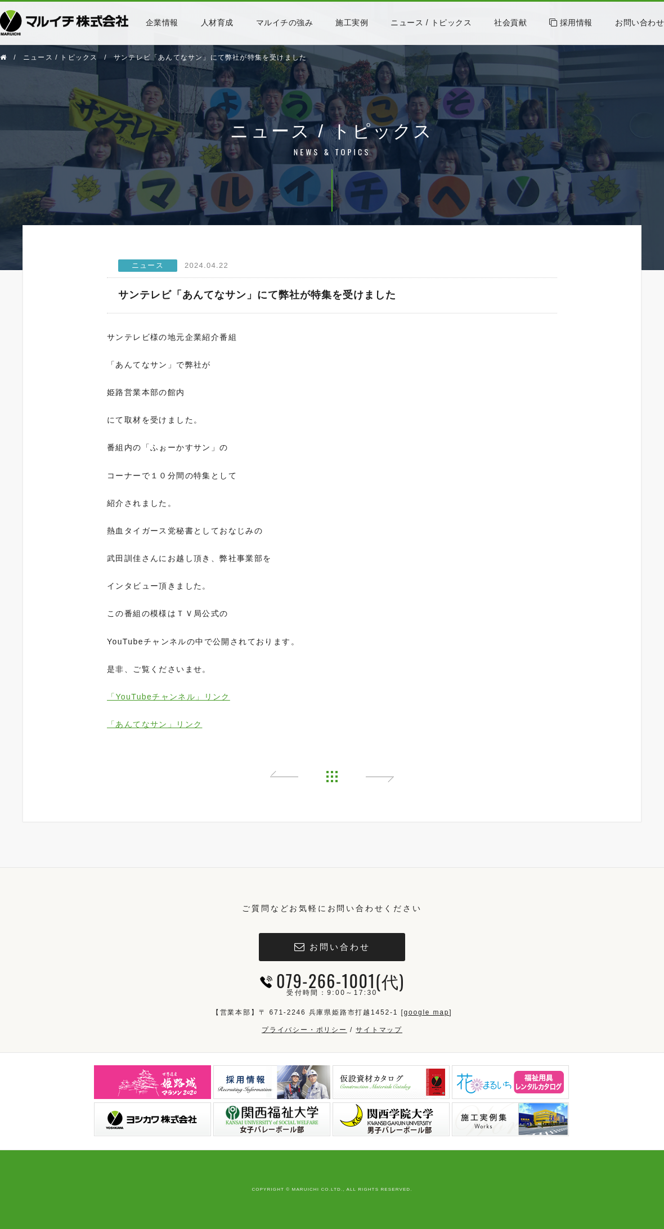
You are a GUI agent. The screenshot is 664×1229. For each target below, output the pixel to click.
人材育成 (217, 22)
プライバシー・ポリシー (304, 1030)
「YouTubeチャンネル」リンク (168, 696)
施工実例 (351, 22)
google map (426, 1012)
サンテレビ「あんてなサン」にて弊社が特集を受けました (210, 57)
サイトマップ (379, 1030)
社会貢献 (510, 22)
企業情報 (162, 22)
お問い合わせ (639, 22)
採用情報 (571, 22)
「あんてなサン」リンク (154, 724)
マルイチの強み (284, 22)
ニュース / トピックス (431, 22)
